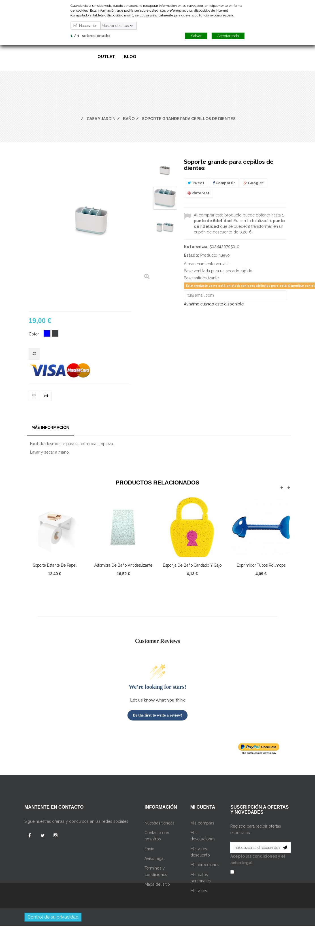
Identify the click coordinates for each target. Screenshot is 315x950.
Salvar (196, 36)
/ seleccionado (90, 35)
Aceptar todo (228, 36)
